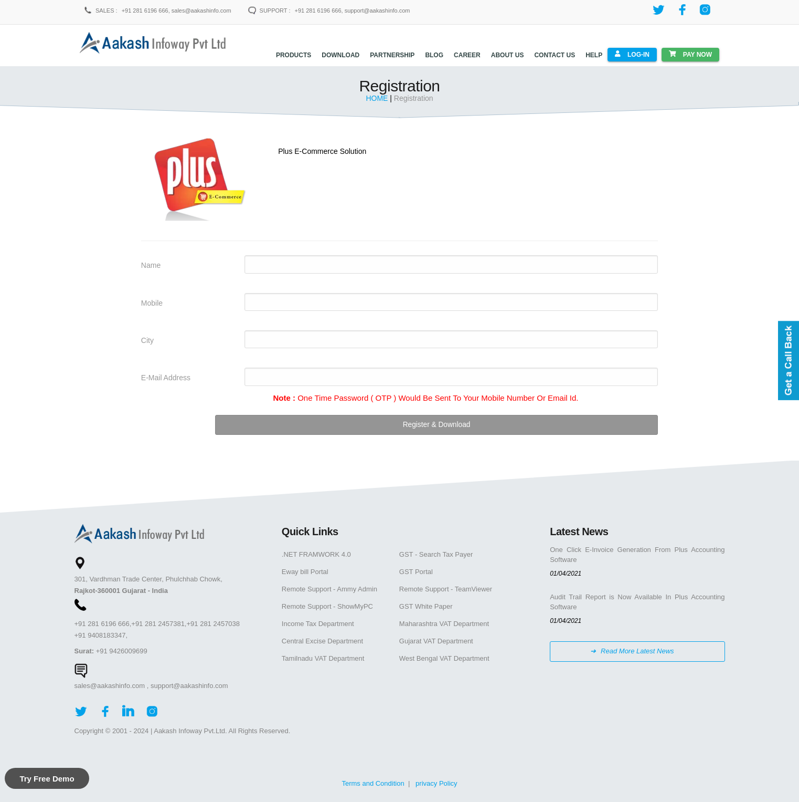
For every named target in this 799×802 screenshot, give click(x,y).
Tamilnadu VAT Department (323, 655)
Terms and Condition (373, 780)
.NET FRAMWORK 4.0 (316, 551)
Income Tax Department (318, 620)
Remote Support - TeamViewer (445, 586)
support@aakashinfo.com (189, 682)
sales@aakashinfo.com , (111, 682)
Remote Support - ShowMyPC (327, 603)
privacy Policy (436, 780)
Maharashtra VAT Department (444, 620)
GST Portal (416, 568)
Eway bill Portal (305, 568)
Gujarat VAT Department (436, 638)
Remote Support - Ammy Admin (329, 586)
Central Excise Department (322, 638)
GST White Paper (426, 603)
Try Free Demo (46, 778)
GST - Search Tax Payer (436, 551)
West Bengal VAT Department (444, 655)
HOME (378, 95)
